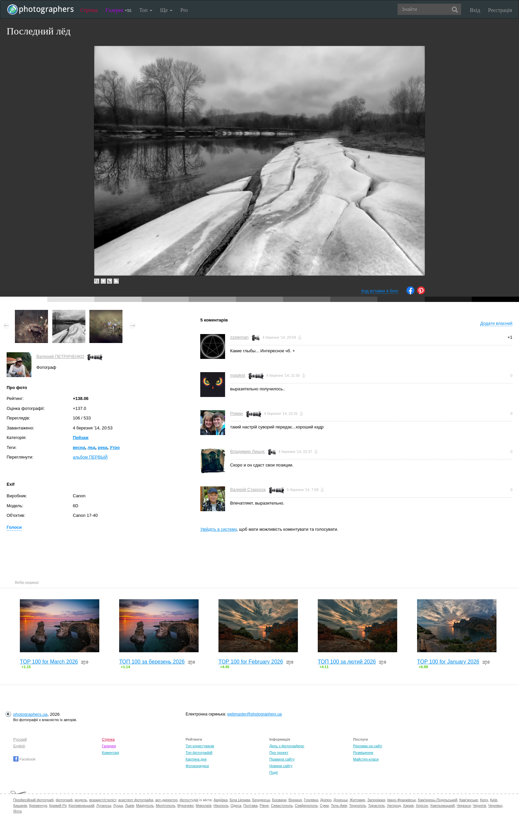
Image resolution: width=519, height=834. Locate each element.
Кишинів (20, 806)
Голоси (14, 527)
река (102, 447)
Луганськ (103, 806)
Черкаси (464, 806)
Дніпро (325, 800)
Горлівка (311, 800)
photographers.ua (30, 714)
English (19, 746)
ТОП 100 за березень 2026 (152, 661)
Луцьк (118, 806)
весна (79, 447)
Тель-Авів (339, 806)
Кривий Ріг (58, 806)
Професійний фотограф (33, 800)
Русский (20, 739)
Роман (236, 413)
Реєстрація (500, 10)
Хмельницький (442, 806)
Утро (114, 447)
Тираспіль (376, 806)
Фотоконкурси (197, 766)
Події (273, 772)
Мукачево (185, 806)
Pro (184, 10)
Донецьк (340, 800)
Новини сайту (281, 766)
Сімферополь (306, 806)
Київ (493, 800)
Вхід (475, 10)
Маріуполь (145, 806)
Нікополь (220, 806)
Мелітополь (165, 806)
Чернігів (479, 806)
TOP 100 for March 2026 (49, 661)
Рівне (264, 806)
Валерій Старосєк (247, 489)
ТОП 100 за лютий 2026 (347, 661)
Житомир (357, 800)
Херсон (422, 806)
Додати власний (496, 323)
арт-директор (166, 800)
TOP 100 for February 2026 (250, 661)
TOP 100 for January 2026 (448, 661)
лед (91, 447)
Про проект (278, 753)
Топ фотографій (199, 753)
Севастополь (282, 806)
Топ (145, 10)
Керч (484, 800)
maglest (237, 375)
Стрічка (89, 10)
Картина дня (196, 759)
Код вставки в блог (380, 290)
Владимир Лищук (247, 451)
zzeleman (239, 337)
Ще (166, 10)
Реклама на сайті (367, 746)
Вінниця (295, 800)
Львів (129, 806)
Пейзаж (80, 437)
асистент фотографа (135, 800)
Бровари (279, 800)
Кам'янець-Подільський (437, 800)
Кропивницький (81, 806)
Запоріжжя (376, 800)
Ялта (17, 811)
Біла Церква (240, 800)
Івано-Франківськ (401, 800)
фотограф (64, 800)
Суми (324, 806)
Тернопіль (357, 806)
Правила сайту (282, 759)
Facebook (24, 759)
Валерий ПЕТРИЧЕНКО (60, 356)
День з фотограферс (287, 746)
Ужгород (394, 806)
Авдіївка (221, 800)
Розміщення (363, 753)
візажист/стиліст (102, 800)
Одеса (236, 806)
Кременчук (38, 806)
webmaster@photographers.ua (254, 714)
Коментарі (110, 753)
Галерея (118, 10)
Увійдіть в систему (218, 529)
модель (81, 800)
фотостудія (189, 800)
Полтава (250, 806)
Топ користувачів (200, 746)
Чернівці (495, 806)
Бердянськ (261, 800)
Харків (408, 806)
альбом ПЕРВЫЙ (90, 457)
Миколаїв (204, 806)
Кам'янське (468, 800)
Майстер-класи (366, 759)
